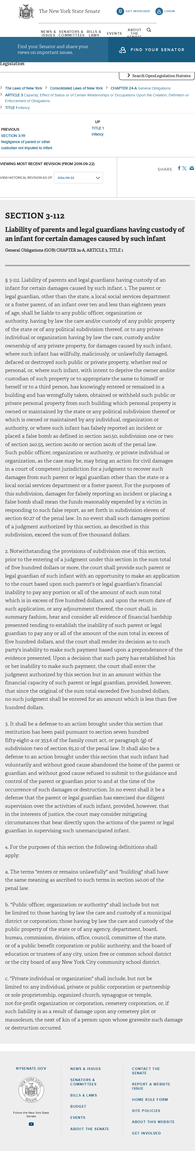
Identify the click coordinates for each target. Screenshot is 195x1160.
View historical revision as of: (26, 186)
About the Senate (89, 1138)
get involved (138, 12)
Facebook (178, 177)
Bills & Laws (89, 34)
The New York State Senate (69, 12)
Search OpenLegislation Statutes (161, 84)
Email (191, 177)
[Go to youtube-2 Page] (31, 1132)
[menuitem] (30, 34)
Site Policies (146, 1120)
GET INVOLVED (146, 1142)
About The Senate (148, 34)
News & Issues (30, 34)
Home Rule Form (150, 1108)
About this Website (153, 1131)
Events (119, 34)
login (170, 12)
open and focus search (170, 33)
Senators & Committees (60, 34)
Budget (78, 1115)
